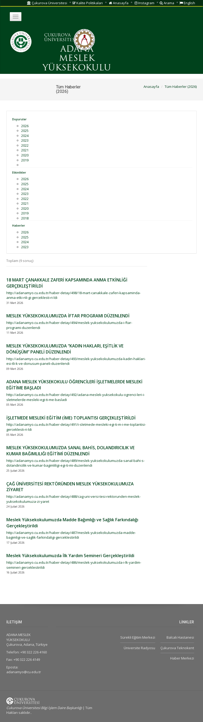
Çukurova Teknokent (177, 648)
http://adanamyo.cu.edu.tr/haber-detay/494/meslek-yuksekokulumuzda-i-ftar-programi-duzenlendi (69, 325)
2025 (25, 130)
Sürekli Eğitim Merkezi (137, 637)
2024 (25, 135)
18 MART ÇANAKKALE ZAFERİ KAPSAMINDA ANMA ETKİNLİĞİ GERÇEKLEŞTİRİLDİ (66, 283)
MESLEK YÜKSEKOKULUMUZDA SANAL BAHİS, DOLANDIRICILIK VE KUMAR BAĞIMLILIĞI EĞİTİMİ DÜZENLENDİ (70, 451)
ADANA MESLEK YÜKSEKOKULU (77, 58)
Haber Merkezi (182, 658)
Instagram (144, 3)
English (187, 3)
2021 (25, 150)
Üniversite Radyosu (139, 648)
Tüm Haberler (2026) (181, 86)
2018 (25, 218)
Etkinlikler (19, 172)
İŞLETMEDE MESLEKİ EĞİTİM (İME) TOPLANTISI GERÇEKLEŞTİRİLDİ (71, 418)
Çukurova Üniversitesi (47, 3)
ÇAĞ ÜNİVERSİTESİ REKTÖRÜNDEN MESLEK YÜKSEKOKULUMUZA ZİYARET (70, 487)
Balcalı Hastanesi (180, 637)
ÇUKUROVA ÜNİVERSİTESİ (60, 37)
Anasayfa (118, 3)
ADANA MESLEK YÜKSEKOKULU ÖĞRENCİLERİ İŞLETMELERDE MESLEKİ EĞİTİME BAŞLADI (74, 385)
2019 (25, 160)
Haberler (18, 225)
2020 (25, 155)
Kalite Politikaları (87, 3)
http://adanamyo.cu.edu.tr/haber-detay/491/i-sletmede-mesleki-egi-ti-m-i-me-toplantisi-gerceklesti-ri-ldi (76, 427)
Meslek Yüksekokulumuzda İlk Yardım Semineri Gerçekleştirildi (70, 555)
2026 (25, 125)
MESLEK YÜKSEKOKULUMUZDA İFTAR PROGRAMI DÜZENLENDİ (68, 316)
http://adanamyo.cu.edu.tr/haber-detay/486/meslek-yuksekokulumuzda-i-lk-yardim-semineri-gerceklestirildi (73, 565)
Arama (167, 3)
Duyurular (19, 119)
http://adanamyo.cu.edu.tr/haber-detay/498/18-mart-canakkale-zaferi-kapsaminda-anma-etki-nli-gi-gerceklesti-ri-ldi (73, 295)
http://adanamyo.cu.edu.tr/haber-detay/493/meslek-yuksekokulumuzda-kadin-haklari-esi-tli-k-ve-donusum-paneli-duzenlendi (76, 361)
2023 (25, 140)
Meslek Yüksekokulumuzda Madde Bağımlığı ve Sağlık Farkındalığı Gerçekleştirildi (72, 523)
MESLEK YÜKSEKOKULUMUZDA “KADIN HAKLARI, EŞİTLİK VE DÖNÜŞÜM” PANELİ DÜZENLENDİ (64, 349)
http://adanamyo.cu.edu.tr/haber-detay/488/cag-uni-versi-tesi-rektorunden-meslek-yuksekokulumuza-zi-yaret (73, 499)
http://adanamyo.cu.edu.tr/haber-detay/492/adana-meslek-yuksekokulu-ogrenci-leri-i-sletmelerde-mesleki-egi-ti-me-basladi (75, 397)
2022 (25, 145)
